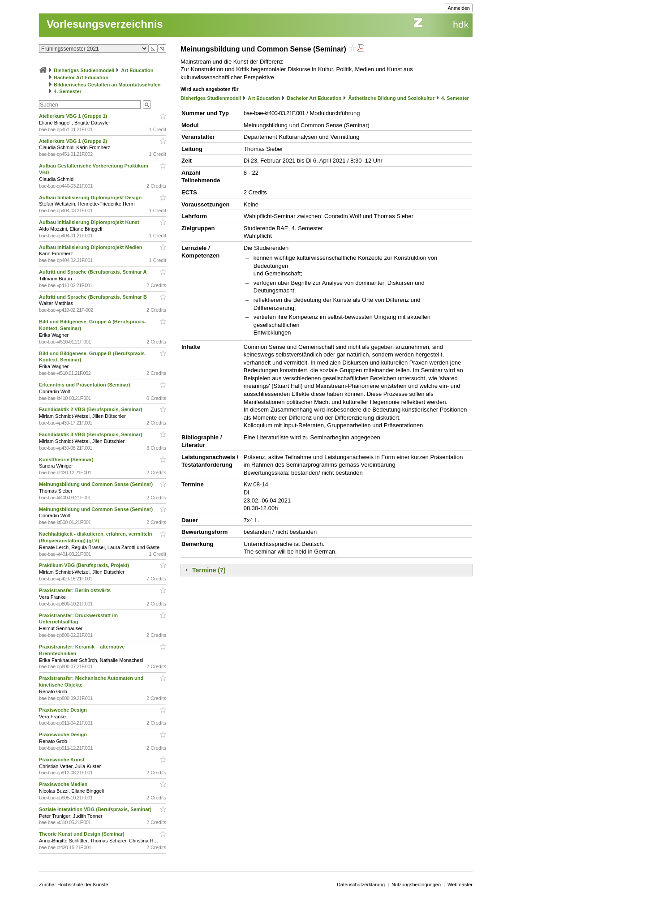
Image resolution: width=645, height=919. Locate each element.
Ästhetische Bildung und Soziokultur (391, 98)
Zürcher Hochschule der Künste (73, 884)
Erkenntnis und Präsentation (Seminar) (85, 384)
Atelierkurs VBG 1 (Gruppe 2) (73, 141)
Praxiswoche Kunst (62, 759)
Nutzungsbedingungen (416, 884)
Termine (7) (208, 570)
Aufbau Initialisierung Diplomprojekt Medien (91, 247)
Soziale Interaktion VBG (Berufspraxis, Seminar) (96, 809)
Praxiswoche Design (63, 710)
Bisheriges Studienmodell (84, 70)
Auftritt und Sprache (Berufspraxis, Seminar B (93, 297)
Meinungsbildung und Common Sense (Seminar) (96, 484)
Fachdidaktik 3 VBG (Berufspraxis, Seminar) (91, 434)
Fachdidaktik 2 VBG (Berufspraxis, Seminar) (91, 409)
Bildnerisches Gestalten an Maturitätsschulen (107, 84)
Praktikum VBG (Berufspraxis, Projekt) (84, 565)
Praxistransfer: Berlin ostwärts (75, 590)
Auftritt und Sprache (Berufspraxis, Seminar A (93, 272)
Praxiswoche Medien (64, 784)
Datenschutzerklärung (361, 884)
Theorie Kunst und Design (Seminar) (82, 834)
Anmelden (458, 8)
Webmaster (460, 884)
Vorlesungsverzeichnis (105, 24)
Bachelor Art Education (81, 77)
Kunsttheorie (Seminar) (67, 459)
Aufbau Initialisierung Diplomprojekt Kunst (90, 222)
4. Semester (68, 91)
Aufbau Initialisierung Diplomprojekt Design (91, 197)
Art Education (137, 70)
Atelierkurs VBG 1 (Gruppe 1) (73, 116)
